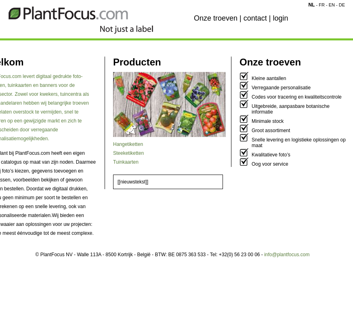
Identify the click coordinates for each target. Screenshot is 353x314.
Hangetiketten (128, 144)
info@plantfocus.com (286, 254)
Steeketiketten (128, 153)
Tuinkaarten (126, 162)
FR (322, 4)
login (280, 18)
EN (332, 4)
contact (255, 18)
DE (342, 4)
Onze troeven (215, 18)
